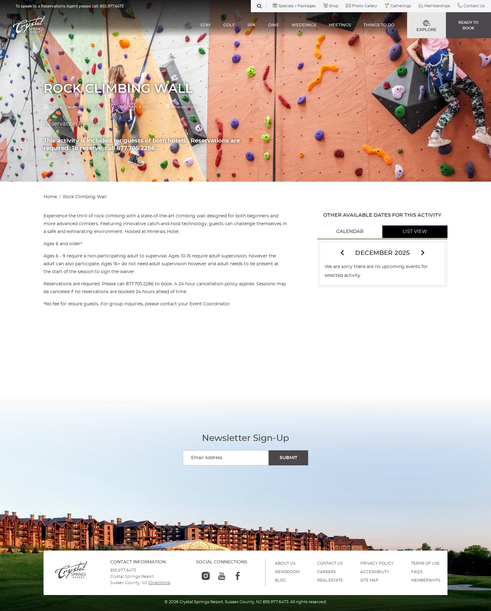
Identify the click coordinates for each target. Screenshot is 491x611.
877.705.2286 (140, 284)
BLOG (280, 580)
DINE (273, 25)
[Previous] (343, 252)
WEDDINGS (304, 25)
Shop (334, 6)
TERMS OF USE (425, 563)
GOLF (229, 25)
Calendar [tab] (350, 231)
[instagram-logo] (206, 576)
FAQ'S (416, 572)
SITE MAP (369, 580)
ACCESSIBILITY (374, 572)
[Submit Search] (288, 457)
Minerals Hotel (184, 107)
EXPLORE (426, 26)
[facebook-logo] (238, 576)
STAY (205, 25)
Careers (326, 572)
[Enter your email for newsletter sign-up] (225, 457)
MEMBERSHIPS (425, 580)
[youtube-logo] (222, 576)
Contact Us (474, 6)
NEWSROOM (287, 572)
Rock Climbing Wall (84, 197)
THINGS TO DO (379, 25)
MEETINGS (340, 25)
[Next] (422, 253)
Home (50, 197)
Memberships (437, 6)
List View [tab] (415, 231)
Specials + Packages (297, 6)
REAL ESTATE (330, 580)
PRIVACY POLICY (377, 563)
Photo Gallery (364, 6)
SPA (251, 25)
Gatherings (400, 6)
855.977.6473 (112, 6)
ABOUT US (285, 563)
